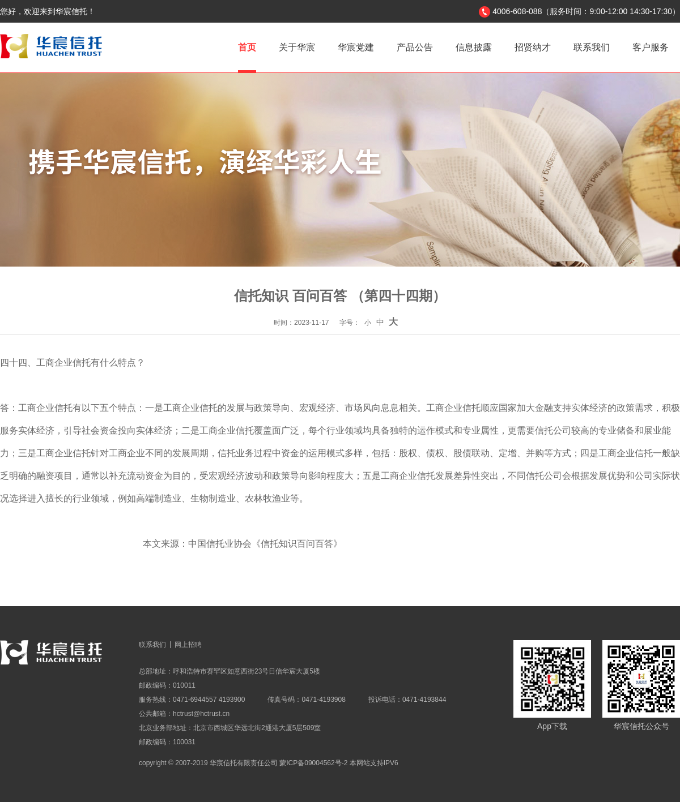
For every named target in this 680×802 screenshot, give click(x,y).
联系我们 (591, 47)
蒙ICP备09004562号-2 (313, 763)
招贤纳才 (533, 47)
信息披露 (474, 47)
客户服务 (650, 47)
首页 (247, 47)
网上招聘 (188, 645)
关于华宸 (297, 47)
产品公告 (415, 47)
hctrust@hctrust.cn (201, 714)
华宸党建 (356, 47)
